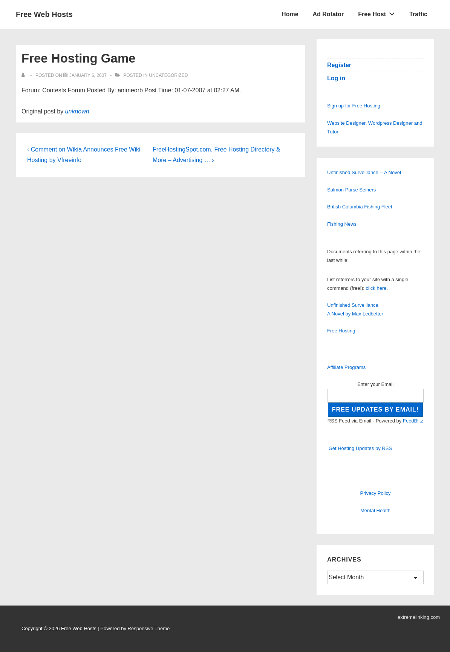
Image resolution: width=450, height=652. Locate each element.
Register (339, 65)
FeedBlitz (413, 421)
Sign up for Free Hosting (353, 106)
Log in (336, 78)
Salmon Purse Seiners (351, 190)
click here (376, 288)
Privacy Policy (375, 493)
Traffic (418, 14)
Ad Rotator (328, 14)
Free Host (378, 12)
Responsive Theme (149, 628)
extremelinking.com (419, 617)
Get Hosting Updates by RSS (360, 448)
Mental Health (375, 510)
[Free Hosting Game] (88, 75)
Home (290, 14)
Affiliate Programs (346, 367)
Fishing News (342, 224)
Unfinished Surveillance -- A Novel (364, 172)
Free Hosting (341, 331)
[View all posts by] (24, 75)
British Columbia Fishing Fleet (359, 207)
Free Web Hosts (44, 14)
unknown (77, 111)
